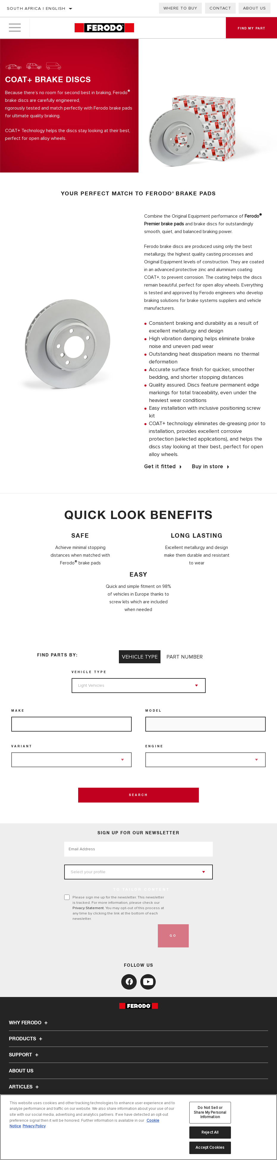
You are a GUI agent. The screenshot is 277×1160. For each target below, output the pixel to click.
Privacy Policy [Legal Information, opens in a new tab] (34, 1126)
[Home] (104, 28)
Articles (24, 1087)
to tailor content (141, 890)
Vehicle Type (89, 672)
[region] (138, 1127)
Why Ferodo (29, 1022)
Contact (220, 8)
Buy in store (207, 466)
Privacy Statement (88, 908)
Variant (21, 746)
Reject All (210, 1132)
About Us (21, 1071)
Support (24, 1055)
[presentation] (109, 935)
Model (153, 710)
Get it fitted (160, 466)
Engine (154, 746)
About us (254, 8)
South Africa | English (36, 8)
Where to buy (180, 8)
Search (138, 795)
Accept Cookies (210, 1147)
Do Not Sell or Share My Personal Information (210, 1112)
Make (18, 710)
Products (26, 1038)
